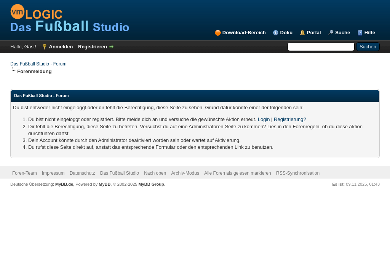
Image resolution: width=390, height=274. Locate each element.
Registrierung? (290, 119)
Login (264, 119)
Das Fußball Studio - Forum (38, 64)
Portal (314, 32)
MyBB (104, 184)
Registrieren (92, 46)
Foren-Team (24, 173)
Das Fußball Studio (119, 173)
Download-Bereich (244, 32)
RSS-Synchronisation (298, 173)
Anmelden (61, 46)
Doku (286, 32)
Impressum (53, 173)
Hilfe (369, 32)
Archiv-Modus (185, 173)
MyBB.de (64, 184)
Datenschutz (82, 173)
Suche (342, 32)
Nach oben (155, 173)
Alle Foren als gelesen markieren (237, 173)
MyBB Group (151, 184)
